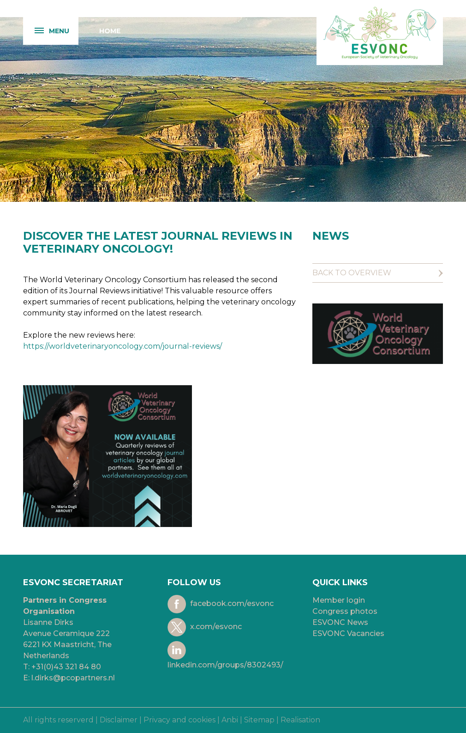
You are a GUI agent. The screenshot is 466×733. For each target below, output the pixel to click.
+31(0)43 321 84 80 (66, 666)
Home (109, 31)
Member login (338, 600)
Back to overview (351, 272)
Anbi (229, 719)
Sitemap (259, 719)
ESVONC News (340, 622)
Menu (46, 31)
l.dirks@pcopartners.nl (73, 677)
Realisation (300, 719)
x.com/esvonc (204, 627)
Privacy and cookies (179, 719)
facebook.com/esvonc (220, 604)
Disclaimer (118, 719)
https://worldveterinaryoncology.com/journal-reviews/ (122, 346)
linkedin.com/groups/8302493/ (225, 655)
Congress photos (344, 611)
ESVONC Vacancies (348, 633)
